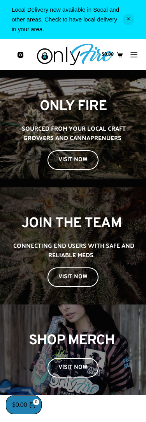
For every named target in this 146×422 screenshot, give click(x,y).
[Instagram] (20, 55)
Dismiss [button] (128, 19)
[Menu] (133, 54)
